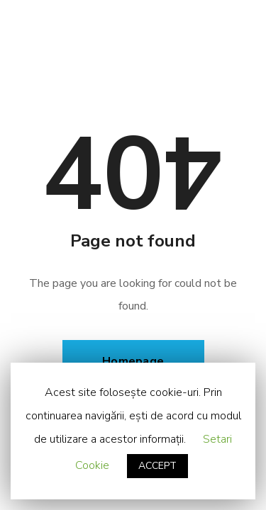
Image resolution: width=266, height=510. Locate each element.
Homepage (133, 361)
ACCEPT (157, 465)
